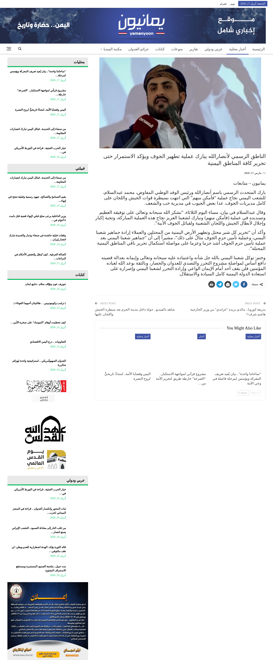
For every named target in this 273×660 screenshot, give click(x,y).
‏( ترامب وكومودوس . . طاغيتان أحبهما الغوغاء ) (40, 303)
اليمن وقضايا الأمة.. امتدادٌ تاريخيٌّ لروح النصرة (40, 109)
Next (243, 393)
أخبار (201, 336)
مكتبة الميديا (113, 49)
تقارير (193, 49)
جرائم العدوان (138, 49)
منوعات (177, 49)
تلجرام (223, 3)
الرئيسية (258, 49)
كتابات (160, 49)
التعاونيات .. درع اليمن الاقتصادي (48, 341)
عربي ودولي (213, 49)
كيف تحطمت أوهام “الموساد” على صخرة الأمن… (38, 322)
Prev (255, 393)
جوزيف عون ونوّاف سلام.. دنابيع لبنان (45, 284)
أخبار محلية (237, 49)
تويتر (232, 3)
